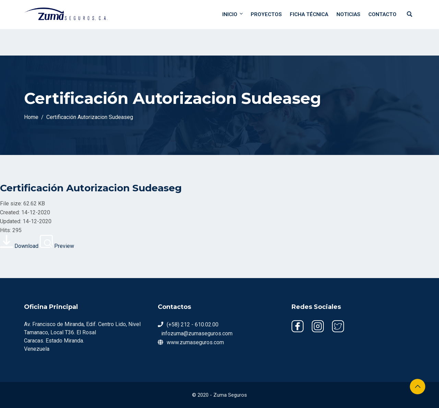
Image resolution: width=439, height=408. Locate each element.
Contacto (382, 14)
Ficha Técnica (309, 14)
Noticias (348, 14)
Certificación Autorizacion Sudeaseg (91, 188)
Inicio (233, 14)
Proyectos (266, 14)
